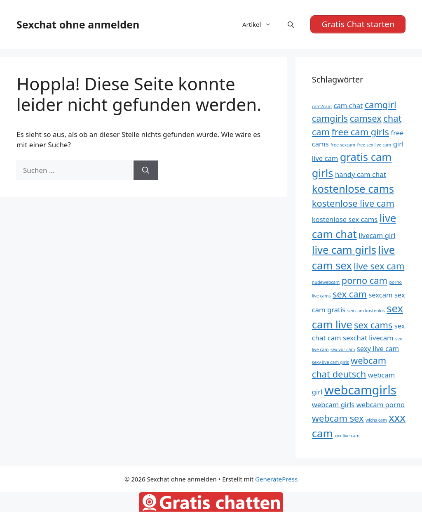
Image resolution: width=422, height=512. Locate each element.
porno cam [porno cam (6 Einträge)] (364, 280)
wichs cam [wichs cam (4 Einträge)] (376, 420)
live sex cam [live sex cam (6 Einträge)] (379, 266)
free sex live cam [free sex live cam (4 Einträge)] (374, 145)
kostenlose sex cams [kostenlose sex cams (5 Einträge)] (345, 219)
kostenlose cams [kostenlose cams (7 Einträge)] (353, 189)
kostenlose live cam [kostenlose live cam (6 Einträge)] (353, 203)
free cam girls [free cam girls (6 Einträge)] (360, 132)
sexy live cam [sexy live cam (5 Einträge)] (378, 348)
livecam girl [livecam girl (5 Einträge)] (377, 235)
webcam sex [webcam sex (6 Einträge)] (338, 418)
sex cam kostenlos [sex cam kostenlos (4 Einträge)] (366, 311)
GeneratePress (276, 479)
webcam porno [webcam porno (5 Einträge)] (380, 404)
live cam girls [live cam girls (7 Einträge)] (344, 250)
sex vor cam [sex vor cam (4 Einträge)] (343, 349)
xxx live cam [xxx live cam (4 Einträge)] (347, 436)
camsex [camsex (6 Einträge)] (366, 118)
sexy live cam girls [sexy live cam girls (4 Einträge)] (330, 362)
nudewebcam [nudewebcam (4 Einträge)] (326, 282)
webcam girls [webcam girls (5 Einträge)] (333, 404)
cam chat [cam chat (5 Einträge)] (348, 105)
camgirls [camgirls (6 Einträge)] (330, 118)
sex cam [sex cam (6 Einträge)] (350, 294)
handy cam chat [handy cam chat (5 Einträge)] (360, 174)
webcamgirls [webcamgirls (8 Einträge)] (360, 390)
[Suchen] (146, 170)
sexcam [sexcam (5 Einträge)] (380, 295)
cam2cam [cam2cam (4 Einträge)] (322, 106)
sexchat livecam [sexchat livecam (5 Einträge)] (368, 337)
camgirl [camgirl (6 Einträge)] (380, 105)
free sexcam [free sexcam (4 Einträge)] (343, 145)
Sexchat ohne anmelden (77, 24)
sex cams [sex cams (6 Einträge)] (373, 325)
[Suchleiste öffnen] (290, 24)
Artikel (260, 24)
